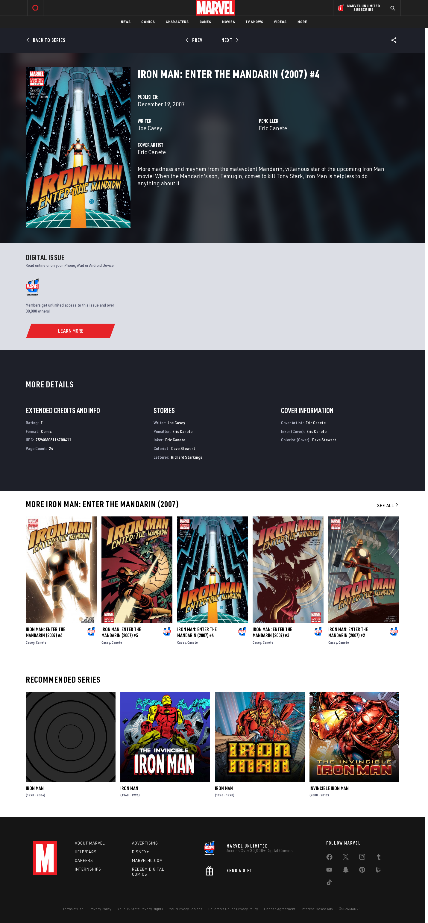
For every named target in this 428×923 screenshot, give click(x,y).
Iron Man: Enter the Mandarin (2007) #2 (348, 632)
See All (388, 505)
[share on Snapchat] (346, 871)
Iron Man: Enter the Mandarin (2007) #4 (197, 632)
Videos (280, 21)
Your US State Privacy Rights (140, 909)
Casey (30, 642)
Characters (177, 21)
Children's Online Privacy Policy (233, 909)
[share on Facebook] (329, 858)
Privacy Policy (100, 909)
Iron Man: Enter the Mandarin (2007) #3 (272, 632)
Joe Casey (150, 128)
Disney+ (140, 851)
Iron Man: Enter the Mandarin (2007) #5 (121, 632)
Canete (41, 642)
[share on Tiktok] (329, 883)
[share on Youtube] (329, 871)
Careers (84, 860)
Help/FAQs (86, 851)
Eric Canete (273, 128)
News (126, 21)
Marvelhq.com (147, 860)
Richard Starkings (186, 457)
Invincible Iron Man (329, 788)
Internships (88, 869)
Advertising (145, 843)
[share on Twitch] (379, 871)
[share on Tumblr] (379, 858)
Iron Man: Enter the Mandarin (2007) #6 (45, 632)
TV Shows (254, 21)
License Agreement (279, 909)
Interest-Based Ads (317, 909)
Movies (228, 21)
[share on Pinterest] (362, 871)
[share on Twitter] (346, 858)
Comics (148, 21)
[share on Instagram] (362, 858)
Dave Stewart (183, 448)
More (302, 21)
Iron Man (35, 788)
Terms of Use (73, 909)
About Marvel (90, 843)
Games (205, 21)
